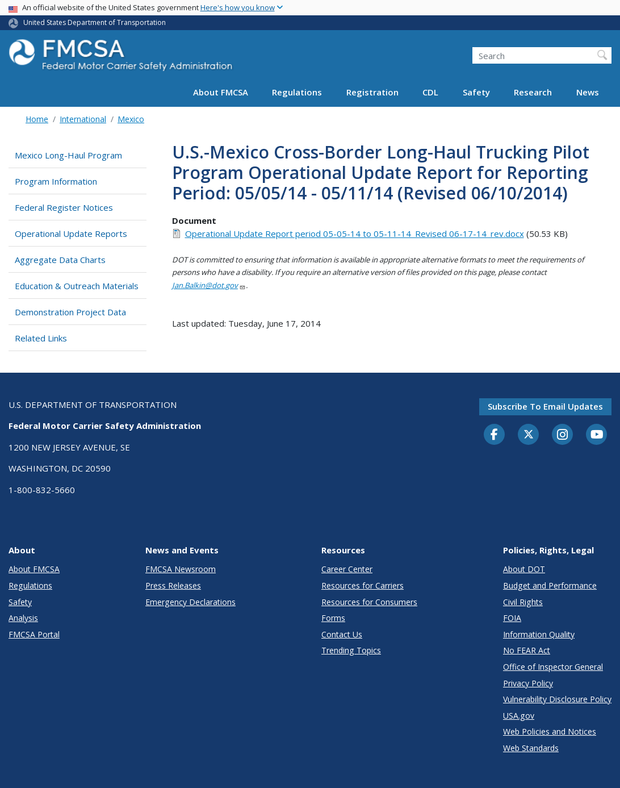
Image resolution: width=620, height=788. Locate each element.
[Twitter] (528, 434)
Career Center (346, 569)
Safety (476, 92)
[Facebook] (494, 435)
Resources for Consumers (369, 602)
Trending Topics (351, 650)
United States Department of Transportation (94, 22)
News (587, 92)
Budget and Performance (550, 585)
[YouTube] (597, 435)
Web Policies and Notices (549, 731)
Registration (372, 92)
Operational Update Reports (71, 233)
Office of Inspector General (553, 666)
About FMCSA (220, 92)
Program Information (56, 181)
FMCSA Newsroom (180, 569)
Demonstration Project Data (70, 312)
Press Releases (173, 585)
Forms (333, 617)
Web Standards (531, 748)
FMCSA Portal (34, 634)
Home (37, 119)
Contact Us (341, 634)
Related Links (41, 338)
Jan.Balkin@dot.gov (209, 285)
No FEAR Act (526, 650)
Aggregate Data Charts (60, 259)
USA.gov (518, 715)
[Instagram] (562, 435)
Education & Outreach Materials (77, 285)
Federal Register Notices (64, 207)
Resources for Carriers (362, 585)
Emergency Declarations (190, 602)
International (83, 119)
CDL (430, 92)
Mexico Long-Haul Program (68, 155)
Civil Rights (523, 602)
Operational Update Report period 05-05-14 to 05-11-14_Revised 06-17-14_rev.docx (354, 233)
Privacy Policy (528, 683)
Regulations (297, 92)
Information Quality (539, 634)
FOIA (512, 617)
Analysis (23, 617)
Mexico (131, 119)
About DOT (524, 569)
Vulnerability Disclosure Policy (557, 699)
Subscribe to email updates (545, 406)
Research (533, 92)
